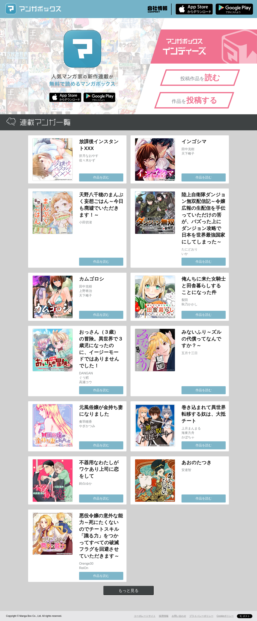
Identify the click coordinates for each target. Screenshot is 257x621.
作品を (194, 100)
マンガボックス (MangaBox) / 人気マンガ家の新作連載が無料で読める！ (33, 8)
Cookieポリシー (225, 616)
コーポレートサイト (145, 616)
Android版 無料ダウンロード (234, 9)
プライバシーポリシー (201, 616)
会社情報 (157, 9)
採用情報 (163, 616)
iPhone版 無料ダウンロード (194, 9)
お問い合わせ (179, 616)
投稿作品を (200, 77)
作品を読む (101, 177)
